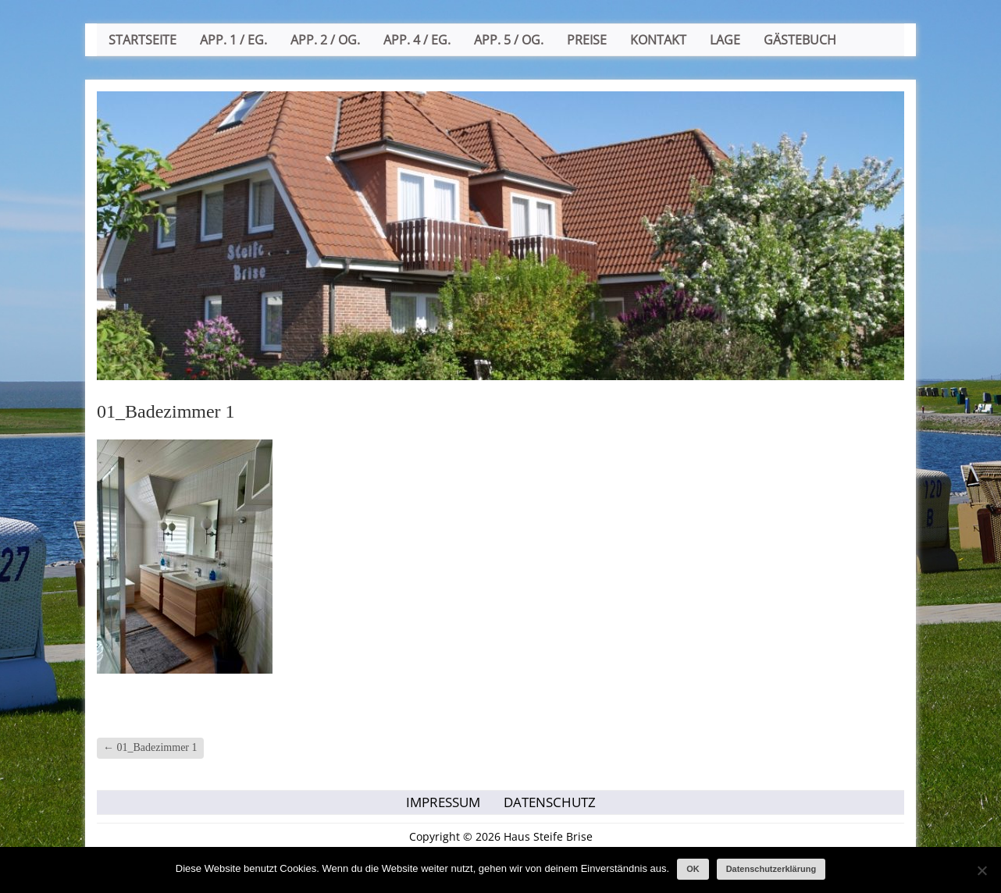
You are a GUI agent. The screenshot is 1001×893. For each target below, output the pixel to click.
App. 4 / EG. (417, 39)
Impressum (443, 802)
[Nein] (981, 870)
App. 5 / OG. (508, 39)
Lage (725, 39)
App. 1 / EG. (233, 39)
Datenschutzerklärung (771, 868)
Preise (587, 39)
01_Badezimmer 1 (150, 747)
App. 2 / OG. (325, 39)
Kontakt (658, 39)
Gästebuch (800, 39)
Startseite (142, 39)
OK (693, 868)
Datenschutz (550, 802)
